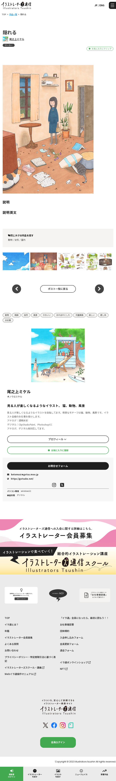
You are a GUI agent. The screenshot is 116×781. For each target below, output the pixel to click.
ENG (101, 5)
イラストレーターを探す (35, 773)
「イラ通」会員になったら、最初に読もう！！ (84, 618)
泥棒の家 (43, 261)
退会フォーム (67, 650)
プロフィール (57, 439)
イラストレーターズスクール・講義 (24, 667)
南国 (16, 315)
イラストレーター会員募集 (18, 637)
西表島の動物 (71, 261)
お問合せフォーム (58, 466)
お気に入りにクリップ (100, 48)
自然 (26, 315)
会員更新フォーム (69, 644)
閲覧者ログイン (11, 773)
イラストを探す (58, 773)
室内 (23, 239)
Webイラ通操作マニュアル (20, 674)
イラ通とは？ (12, 624)
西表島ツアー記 (99, 261)
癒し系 (103, 315)
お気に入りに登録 (58, 450)
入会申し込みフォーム (71, 637)
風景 (35, 315)
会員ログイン (58, 742)
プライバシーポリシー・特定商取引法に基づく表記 (30, 659)
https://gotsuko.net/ (20, 478)
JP (95, 5)
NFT (64, 668)
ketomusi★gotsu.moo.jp (22, 474)
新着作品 (104, 772)
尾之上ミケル (16, 39)
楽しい (92, 315)
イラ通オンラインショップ (75, 662)
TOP (7, 618)
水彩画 (8, 320)
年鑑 (7, 631)
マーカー (8, 45)
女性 (16, 239)
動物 (10, 239)
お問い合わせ (12, 650)
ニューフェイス (81, 772)
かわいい (47, 315)
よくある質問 (12, 644)
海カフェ (16, 261)
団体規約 (64, 631)
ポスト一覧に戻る (58, 289)
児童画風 (79, 315)
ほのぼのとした (63, 315)
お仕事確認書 (67, 624)
